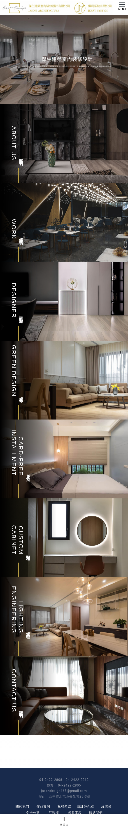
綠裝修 (106, 806)
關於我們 (22, 806)
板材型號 (64, 806)
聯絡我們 (96, 812)
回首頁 (64, 821)
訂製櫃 (54, 812)
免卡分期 (33, 812)
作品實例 (43, 806)
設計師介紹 (85, 806)
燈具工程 (75, 812)
